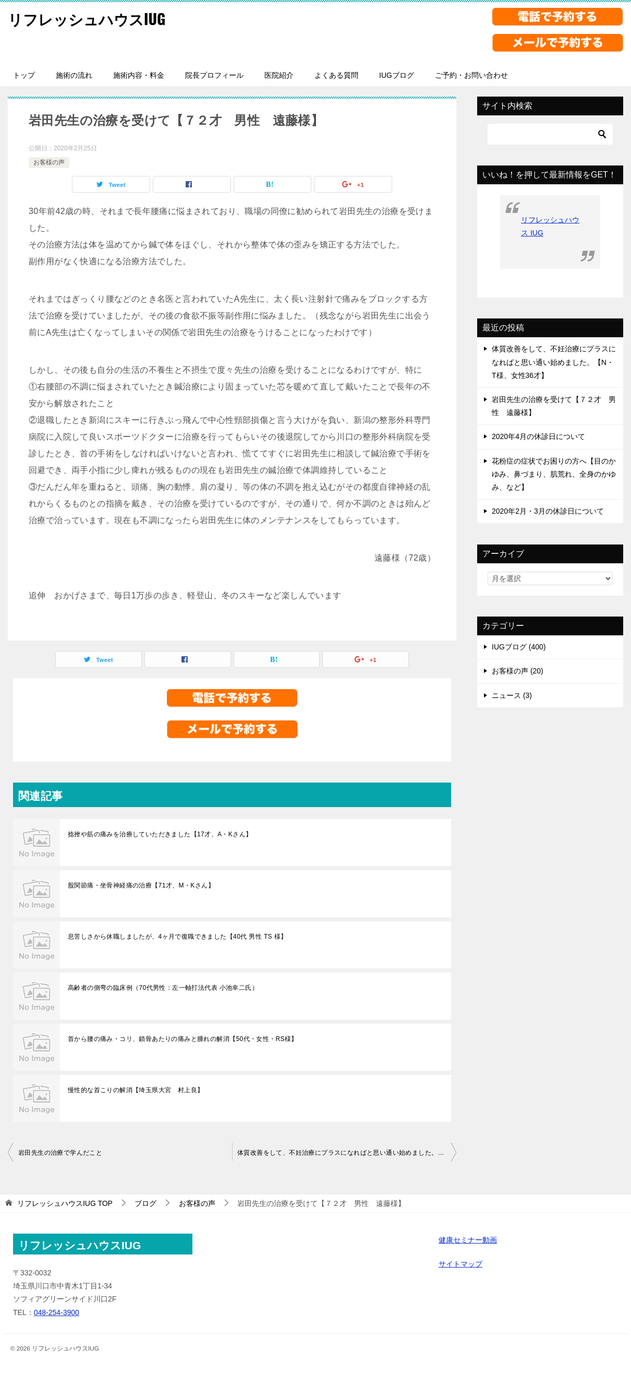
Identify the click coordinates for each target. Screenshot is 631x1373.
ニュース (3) (512, 695)
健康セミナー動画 (468, 1240)
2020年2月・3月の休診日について (548, 511)
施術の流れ (74, 75)
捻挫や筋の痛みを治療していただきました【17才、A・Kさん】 (160, 834)
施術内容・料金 (138, 75)
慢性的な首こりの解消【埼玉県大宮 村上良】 (135, 1090)
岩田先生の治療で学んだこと (60, 1152)
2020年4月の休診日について (538, 436)
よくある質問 (336, 75)
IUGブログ (396, 75)
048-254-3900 (56, 1312)
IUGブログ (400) (518, 647)
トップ (24, 75)
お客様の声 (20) (517, 671)
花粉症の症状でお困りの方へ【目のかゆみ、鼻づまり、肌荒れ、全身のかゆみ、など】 (554, 474)
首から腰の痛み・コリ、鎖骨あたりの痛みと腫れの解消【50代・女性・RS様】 (183, 1039)
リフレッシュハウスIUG (92, 18)
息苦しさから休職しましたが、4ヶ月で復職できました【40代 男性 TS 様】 (177, 936)
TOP (65, 1203)
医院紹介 (279, 75)
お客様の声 (49, 162)
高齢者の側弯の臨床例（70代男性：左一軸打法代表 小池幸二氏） (163, 987)
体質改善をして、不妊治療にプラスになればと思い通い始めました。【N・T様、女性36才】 (346, 1152)
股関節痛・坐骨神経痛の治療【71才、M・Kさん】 (141, 885)
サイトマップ (460, 1264)
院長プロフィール (214, 75)
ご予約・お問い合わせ (471, 75)
